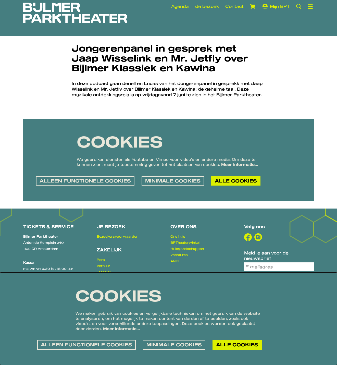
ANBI (174, 261)
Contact (234, 6)
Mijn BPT (276, 6)
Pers (101, 259)
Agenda (180, 6)
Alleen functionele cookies (85, 181)
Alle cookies (236, 181)
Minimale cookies (173, 181)
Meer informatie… (239, 164)
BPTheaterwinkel (184, 242)
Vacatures (179, 255)
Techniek (104, 272)
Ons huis (177, 236)
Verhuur (103, 265)
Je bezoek (207, 6)
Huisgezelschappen (187, 248)
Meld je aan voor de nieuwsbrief (266, 255)
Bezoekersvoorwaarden (117, 236)
